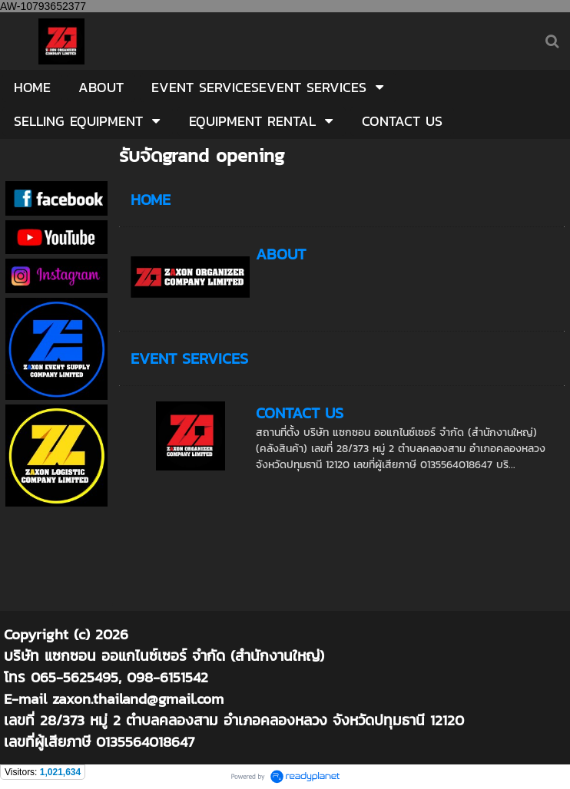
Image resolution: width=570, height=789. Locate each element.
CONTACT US (299, 412)
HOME (151, 199)
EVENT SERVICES (189, 358)
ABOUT (281, 254)
